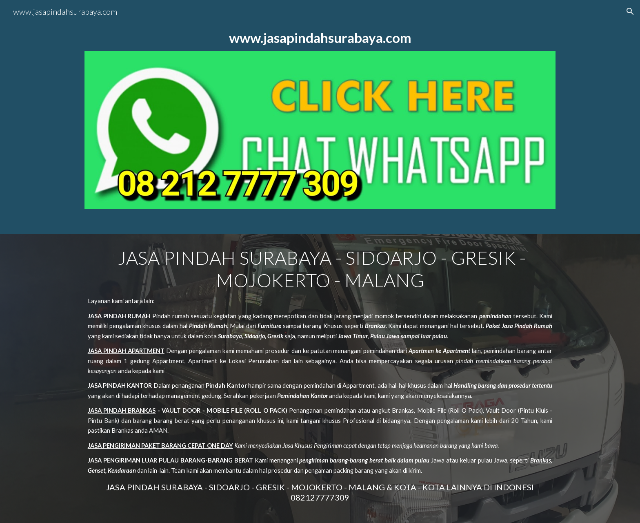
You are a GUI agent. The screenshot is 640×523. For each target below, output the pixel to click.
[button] (630, 11)
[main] (320, 38)
